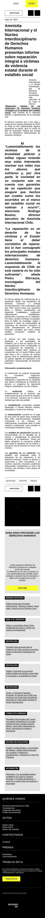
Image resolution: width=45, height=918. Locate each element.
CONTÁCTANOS (12, 834)
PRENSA (8, 847)
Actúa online (7, 827)
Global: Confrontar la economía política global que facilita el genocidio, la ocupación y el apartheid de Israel (22, 673)
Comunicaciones (9, 857)
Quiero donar (8, 825)
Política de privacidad (11, 812)
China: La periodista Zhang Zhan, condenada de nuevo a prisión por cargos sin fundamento (20, 627)
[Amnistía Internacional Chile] (3, 3)
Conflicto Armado (16, 713)
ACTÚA (7, 817)
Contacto (6, 842)
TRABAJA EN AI (11, 879)
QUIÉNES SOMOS (13, 798)
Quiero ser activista (10, 829)
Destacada (10, 481)
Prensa (33, 481)
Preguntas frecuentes (11, 810)
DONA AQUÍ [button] (22, 588)
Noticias (23, 481)
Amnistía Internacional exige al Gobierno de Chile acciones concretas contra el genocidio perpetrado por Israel (22, 650)
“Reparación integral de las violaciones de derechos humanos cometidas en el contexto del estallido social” (22, 109)
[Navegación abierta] (41, 3)
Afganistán (12, 768)
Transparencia (8, 808)
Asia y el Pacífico (15, 620)
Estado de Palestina (17, 742)
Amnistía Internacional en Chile (15, 806)
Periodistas (7, 854)
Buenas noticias (15, 598)
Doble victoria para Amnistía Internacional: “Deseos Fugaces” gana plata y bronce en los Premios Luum (22, 606)
